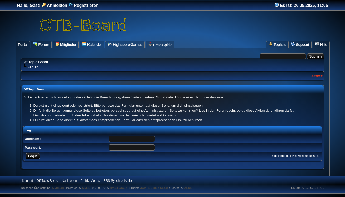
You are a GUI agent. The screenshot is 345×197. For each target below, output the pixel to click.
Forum (41, 44)
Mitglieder (65, 44)
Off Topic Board (35, 62)
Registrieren (84, 5)
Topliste (277, 44)
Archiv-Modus (90, 181)
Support (300, 44)
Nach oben (69, 181)
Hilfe (321, 44)
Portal (23, 44)
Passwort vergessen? (305, 155)
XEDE (188, 187)
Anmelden (54, 5)
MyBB (86, 187)
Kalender (92, 44)
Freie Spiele (160, 44)
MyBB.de (58, 187)
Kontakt (27, 181)
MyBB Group (118, 187)
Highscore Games (125, 44)
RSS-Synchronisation (118, 181)
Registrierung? (280, 155)
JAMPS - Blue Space (154, 187)
